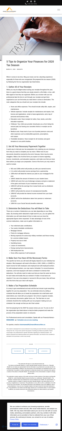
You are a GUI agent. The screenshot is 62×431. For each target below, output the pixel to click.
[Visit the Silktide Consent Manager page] (57, 425)
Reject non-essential (29, 424)
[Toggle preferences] (44, 425)
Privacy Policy (14, 419)
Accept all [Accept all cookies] (15, 424)
